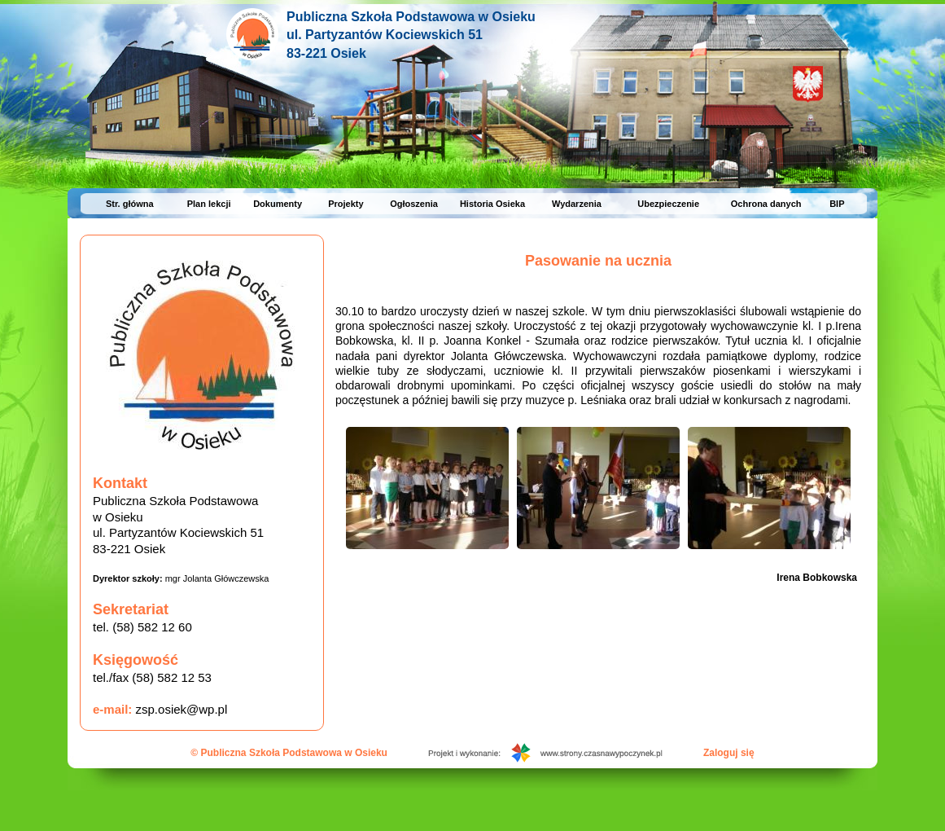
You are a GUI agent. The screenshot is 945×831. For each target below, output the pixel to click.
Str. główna (130, 204)
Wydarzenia (577, 204)
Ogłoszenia (414, 204)
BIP (836, 204)
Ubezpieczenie (668, 204)
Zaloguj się (729, 752)
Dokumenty (277, 204)
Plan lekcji (209, 204)
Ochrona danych (766, 204)
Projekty (345, 204)
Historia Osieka (492, 204)
